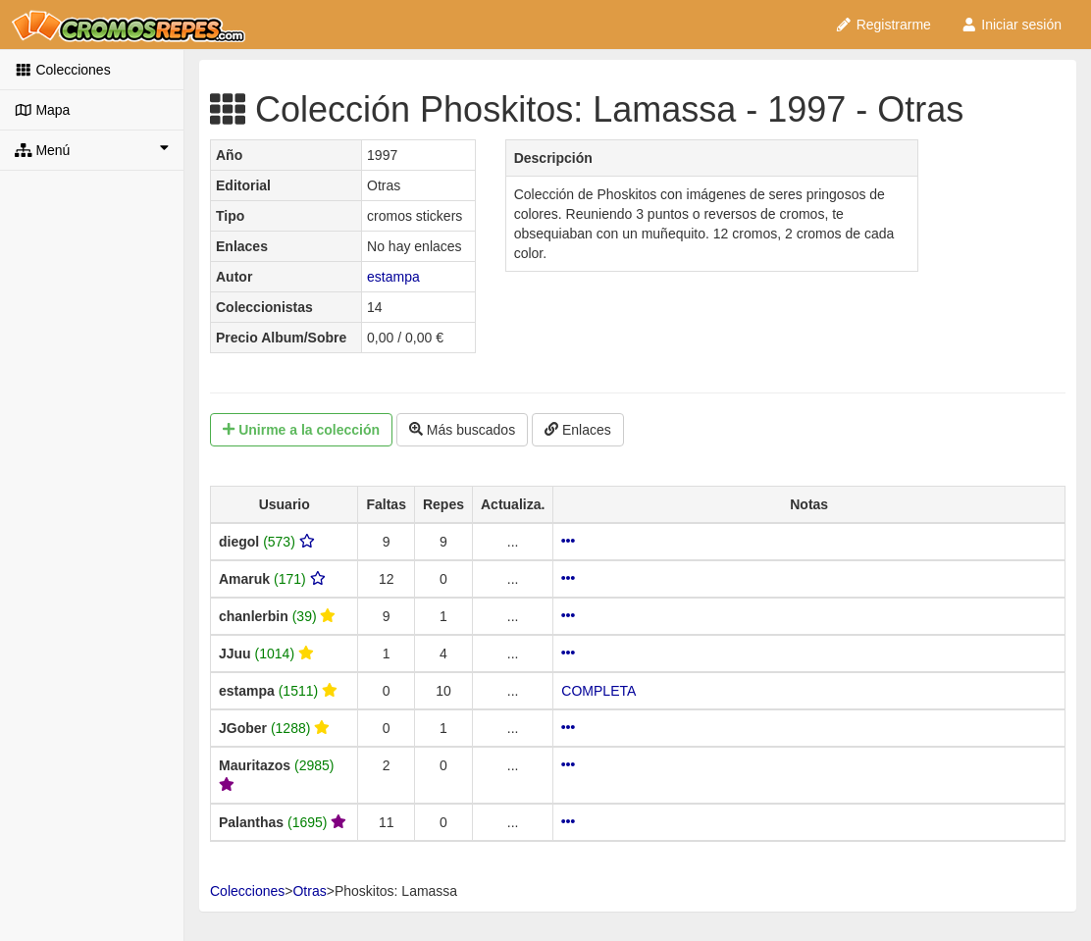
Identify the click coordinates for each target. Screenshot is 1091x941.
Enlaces (578, 430)
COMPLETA (598, 691)
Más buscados (462, 430)
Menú (92, 149)
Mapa (42, 110)
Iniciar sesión (1011, 24)
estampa (393, 277)
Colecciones (63, 70)
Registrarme (883, 24)
